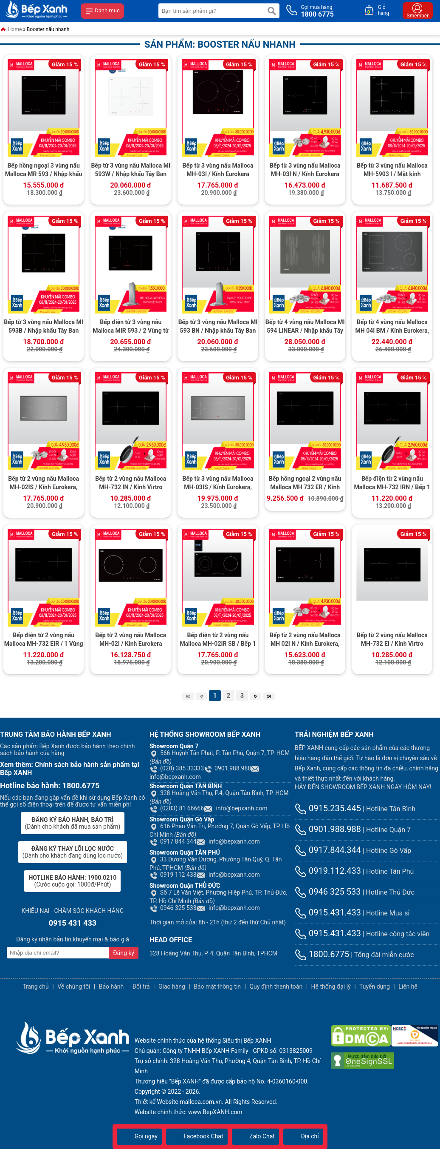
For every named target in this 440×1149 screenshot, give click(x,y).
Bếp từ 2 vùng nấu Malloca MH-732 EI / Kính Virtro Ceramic (392, 640)
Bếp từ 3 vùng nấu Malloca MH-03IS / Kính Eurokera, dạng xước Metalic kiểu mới (218, 483)
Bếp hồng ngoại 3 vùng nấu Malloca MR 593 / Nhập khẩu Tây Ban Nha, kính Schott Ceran (43, 170)
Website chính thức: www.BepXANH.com (189, 1112)
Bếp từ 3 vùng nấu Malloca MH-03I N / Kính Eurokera (305, 169)
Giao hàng (171, 986)
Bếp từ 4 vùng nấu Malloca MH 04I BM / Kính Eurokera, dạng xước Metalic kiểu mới (392, 327)
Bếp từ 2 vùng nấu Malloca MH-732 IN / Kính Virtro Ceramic (130, 483)
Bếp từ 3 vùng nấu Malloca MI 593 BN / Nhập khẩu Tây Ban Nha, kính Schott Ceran (218, 327)
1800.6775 (322, 954)
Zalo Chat (255, 1136)
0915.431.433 (328, 912)
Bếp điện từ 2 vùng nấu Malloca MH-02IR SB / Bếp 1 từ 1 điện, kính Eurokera (218, 640)
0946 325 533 (173, 907)
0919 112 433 (173, 874)
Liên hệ (407, 986)
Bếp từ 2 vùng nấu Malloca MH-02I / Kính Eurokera (130, 639)
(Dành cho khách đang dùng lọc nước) (73, 852)
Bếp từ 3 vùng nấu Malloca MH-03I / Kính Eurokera (218, 169)
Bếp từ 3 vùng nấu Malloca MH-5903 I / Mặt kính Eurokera (392, 170)
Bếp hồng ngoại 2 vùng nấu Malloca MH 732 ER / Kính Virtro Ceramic (305, 483)
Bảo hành (111, 986)
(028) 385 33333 (176, 768)
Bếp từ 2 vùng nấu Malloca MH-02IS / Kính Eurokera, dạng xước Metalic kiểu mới (44, 483)
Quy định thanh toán (275, 986)
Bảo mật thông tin (217, 986)
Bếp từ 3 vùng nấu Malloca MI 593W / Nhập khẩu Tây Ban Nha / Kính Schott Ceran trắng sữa (130, 170)
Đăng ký (123, 952)
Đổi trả (141, 986)
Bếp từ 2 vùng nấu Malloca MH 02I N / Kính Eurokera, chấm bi (305, 640)
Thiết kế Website (156, 1101)
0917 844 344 (173, 841)
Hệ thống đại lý (331, 986)
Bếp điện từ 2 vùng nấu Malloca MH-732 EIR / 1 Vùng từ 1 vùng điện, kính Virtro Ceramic (43, 640)
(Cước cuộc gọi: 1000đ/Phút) (72, 881)
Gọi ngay (139, 1136)
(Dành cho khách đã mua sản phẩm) (73, 823)
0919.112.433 (328, 871)
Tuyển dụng (374, 986)
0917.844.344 (328, 850)
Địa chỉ (303, 1136)
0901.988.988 (227, 768)
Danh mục (102, 11)
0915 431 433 (72, 922)
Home (11, 30)
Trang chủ (36, 986)
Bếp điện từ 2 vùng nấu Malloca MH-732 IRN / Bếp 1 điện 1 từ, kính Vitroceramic (392, 483)
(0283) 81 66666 (176, 808)
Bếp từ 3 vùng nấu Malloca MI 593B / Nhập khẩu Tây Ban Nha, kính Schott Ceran (43, 327)
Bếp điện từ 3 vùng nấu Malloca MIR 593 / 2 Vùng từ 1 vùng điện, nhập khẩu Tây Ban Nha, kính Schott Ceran (131, 327)
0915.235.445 (328, 808)
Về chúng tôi (73, 986)
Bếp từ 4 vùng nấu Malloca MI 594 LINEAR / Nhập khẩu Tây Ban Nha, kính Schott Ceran (305, 327)
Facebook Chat (196, 1136)
